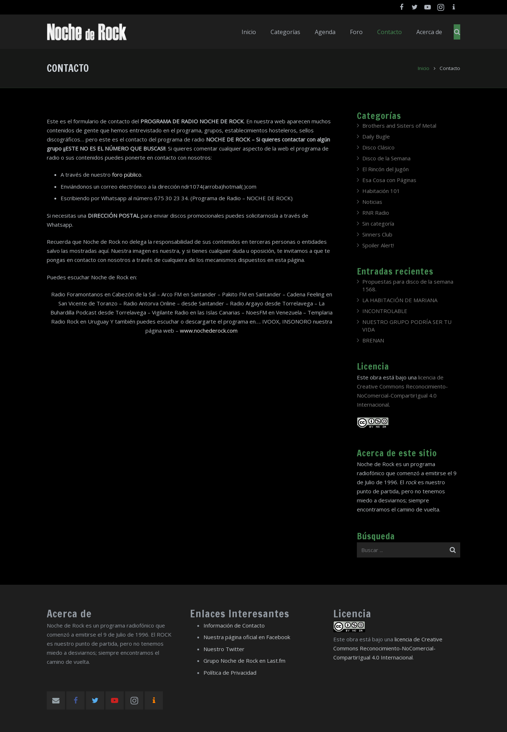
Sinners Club (377, 234)
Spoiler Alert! (378, 245)
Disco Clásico (378, 147)
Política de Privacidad (229, 672)
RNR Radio (375, 212)
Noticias (372, 201)
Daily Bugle (376, 136)
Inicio (423, 68)
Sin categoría (378, 223)
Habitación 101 (381, 190)
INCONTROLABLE (384, 310)
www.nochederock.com (209, 330)
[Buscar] (457, 32)
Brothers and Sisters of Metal (399, 125)
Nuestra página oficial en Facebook (246, 637)
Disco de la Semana (386, 158)
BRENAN (373, 340)
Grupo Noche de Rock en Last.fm (244, 660)
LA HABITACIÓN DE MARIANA (399, 300)
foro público (126, 174)
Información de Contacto (234, 625)
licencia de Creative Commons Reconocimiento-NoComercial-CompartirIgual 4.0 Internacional (387, 648)
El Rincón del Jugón (385, 169)
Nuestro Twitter (223, 649)
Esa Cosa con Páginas (389, 180)
